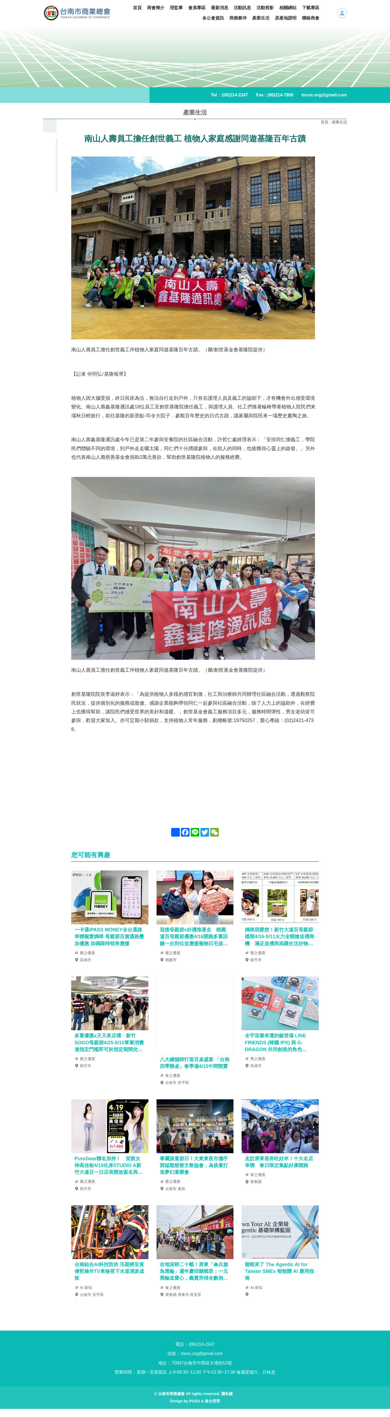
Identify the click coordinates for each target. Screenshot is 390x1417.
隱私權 (227, 1402)
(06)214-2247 (235, 95)
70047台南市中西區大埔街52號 (202, 1371)
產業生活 (339, 122)
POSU (194, 1409)
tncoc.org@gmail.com (324, 95)
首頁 (325, 122)
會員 (342, 13)
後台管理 (212, 1409)
